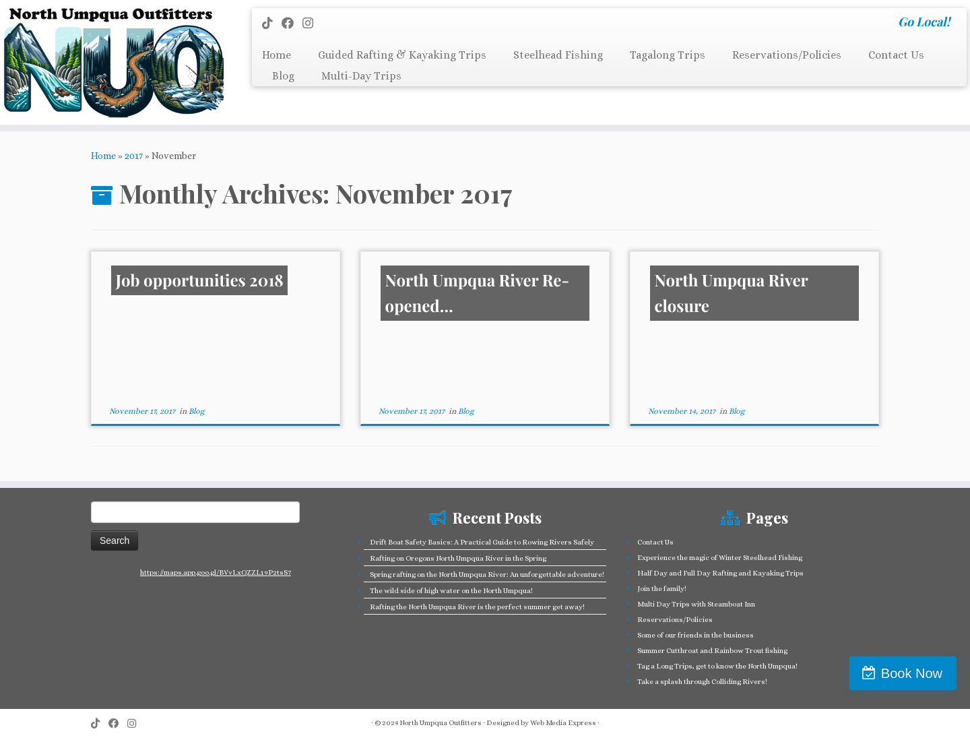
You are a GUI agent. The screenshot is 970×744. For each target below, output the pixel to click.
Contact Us (896, 55)
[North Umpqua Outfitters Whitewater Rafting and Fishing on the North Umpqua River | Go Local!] (112, 62)
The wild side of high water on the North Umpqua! (451, 590)
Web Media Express (563, 722)
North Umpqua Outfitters (440, 722)
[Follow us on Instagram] (312, 23)
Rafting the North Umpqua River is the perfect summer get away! (477, 606)
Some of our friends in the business (695, 635)
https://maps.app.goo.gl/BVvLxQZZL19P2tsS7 (215, 572)
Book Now (911, 673)
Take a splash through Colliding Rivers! (702, 681)
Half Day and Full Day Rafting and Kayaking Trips (720, 573)
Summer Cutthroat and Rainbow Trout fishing (712, 650)
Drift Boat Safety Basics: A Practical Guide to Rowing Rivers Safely (482, 542)
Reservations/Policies (786, 55)
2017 (134, 155)
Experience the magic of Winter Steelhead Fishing (719, 557)
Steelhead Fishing (558, 55)
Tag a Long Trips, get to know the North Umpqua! (717, 666)
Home (276, 55)
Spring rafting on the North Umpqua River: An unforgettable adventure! (487, 574)
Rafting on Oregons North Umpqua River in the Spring (458, 558)
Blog (283, 75)
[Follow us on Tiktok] (272, 23)
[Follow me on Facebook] (292, 23)
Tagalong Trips (667, 55)
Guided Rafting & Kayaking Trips (402, 55)
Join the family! (661, 588)
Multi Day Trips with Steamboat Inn (696, 604)
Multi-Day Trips (361, 75)
